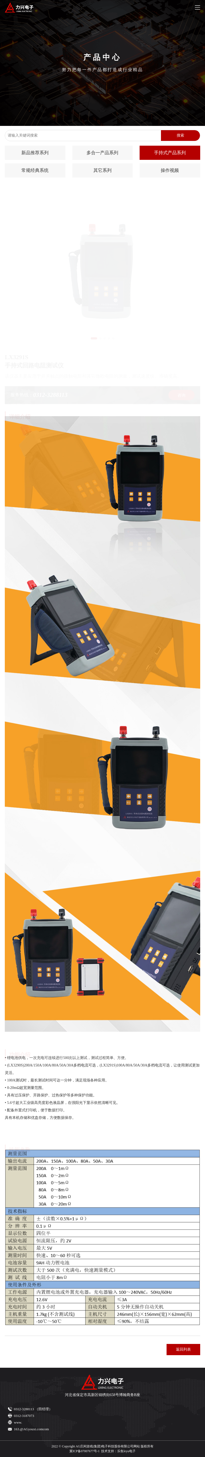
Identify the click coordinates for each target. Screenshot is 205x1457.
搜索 (180, 135)
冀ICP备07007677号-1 (84, 1451)
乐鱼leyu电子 (126, 1451)
